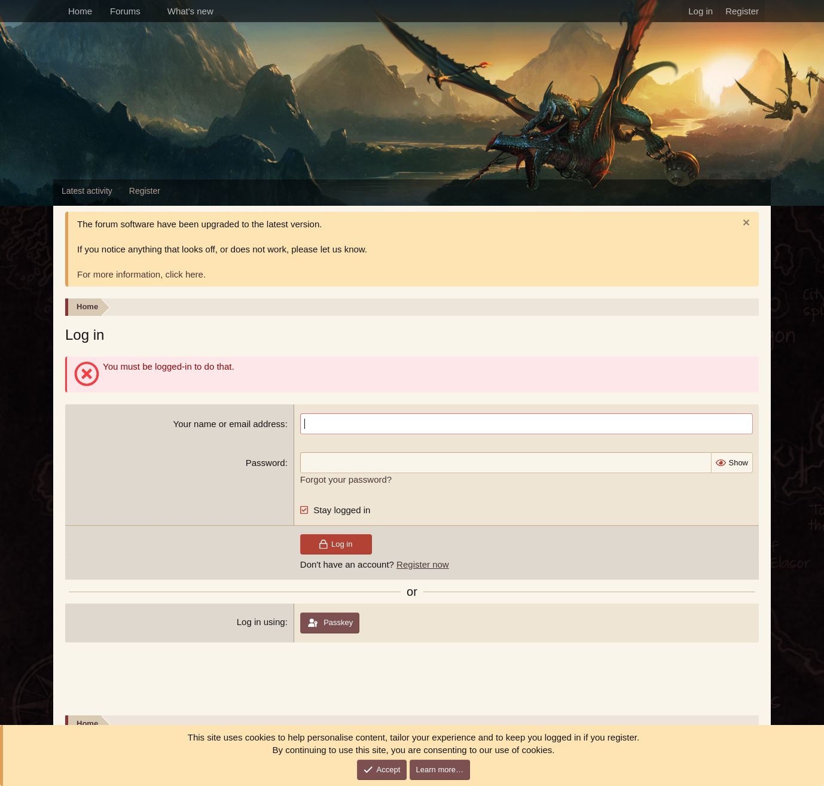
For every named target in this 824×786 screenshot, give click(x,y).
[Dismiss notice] (745, 224)
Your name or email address (229, 424)
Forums (125, 11)
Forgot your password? (346, 479)
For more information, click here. (141, 274)
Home (80, 11)
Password (265, 463)
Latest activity (87, 191)
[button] (150, 11)
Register (144, 191)
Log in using (261, 622)
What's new (190, 11)
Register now (422, 564)
